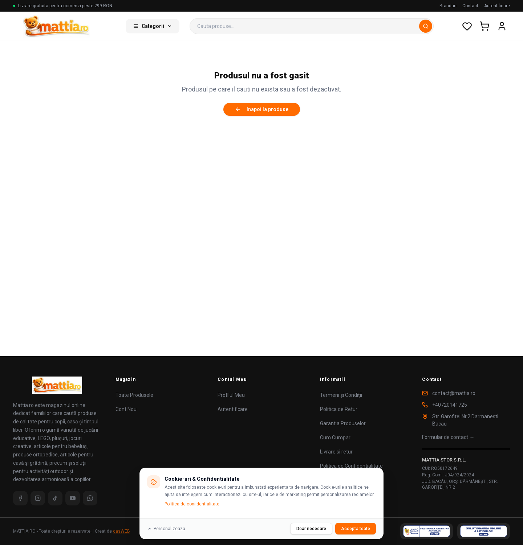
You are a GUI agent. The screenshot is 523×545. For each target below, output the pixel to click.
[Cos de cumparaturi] (484, 26)
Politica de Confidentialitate (351, 466)
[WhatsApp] (90, 498)
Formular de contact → (448, 437)
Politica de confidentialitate (192, 504)
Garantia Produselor (343, 423)
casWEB (121, 531)
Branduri (448, 5)
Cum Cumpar (335, 437)
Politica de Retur (338, 409)
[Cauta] (425, 26)
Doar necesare (311, 528)
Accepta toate (355, 528)
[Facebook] (20, 498)
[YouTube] (72, 498)
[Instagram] (38, 498)
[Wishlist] (467, 26)
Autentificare (497, 5)
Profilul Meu (231, 395)
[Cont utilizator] (502, 26)
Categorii (152, 26)
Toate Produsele (134, 395)
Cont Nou (126, 409)
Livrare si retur (336, 452)
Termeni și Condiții (341, 395)
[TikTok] (55, 498)
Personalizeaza (166, 528)
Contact (470, 5)
